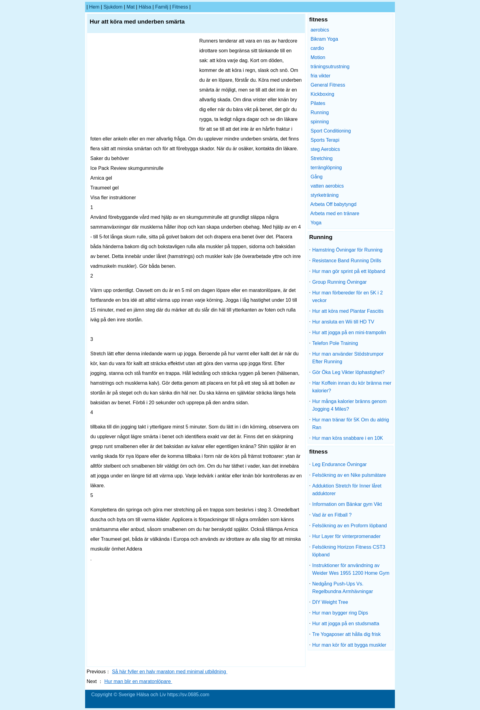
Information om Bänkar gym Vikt (347, 504)
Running (319, 112)
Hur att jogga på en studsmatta (345, 623)
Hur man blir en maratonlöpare (138, 681)
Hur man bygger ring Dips (340, 612)
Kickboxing (322, 94)
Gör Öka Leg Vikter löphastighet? (348, 372)
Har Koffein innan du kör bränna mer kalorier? (352, 386)
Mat (130, 6)
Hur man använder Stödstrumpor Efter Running (348, 357)
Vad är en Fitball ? (332, 515)
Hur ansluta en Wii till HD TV (343, 321)
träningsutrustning (329, 66)
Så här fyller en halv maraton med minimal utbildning (169, 671)
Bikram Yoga (324, 39)
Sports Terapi (324, 140)
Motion (317, 57)
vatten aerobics (327, 186)
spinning (319, 121)
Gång (316, 176)
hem (94, 6)
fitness (180, 6)
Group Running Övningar (339, 282)
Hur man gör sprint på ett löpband (348, 271)
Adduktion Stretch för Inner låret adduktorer (346, 489)
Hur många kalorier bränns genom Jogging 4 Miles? (349, 405)
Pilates (317, 103)
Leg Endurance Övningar (339, 464)
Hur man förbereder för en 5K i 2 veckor (347, 296)
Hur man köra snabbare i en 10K (347, 438)
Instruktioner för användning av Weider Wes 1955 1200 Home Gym (350, 569)
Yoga (315, 222)
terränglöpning (326, 167)
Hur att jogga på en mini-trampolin (349, 332)
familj (161, 6)
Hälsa (145, 6)
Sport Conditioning (330, 130)
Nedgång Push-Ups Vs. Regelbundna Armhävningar (342, 587)
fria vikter (320, 75)
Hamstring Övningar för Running (347, 249)
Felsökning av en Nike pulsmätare (349, 475)
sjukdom (112, 6)
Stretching (321, 158)
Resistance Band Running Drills (346, 260)
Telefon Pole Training (335, 343)
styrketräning (324, 195)
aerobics (319, 29)
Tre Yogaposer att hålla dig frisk (346, 634)
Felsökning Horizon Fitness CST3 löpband (348, 550)
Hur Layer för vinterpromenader (346, 536)
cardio (317, 48)
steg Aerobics (325, 149)
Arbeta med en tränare (334, 213)
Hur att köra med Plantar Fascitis (348, 311)
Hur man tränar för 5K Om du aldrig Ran (350, 423)
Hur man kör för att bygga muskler (349, 645)
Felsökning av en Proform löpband (349, 525)
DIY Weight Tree (330, 602)
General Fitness (327, 85)
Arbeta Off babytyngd (333, 204)
